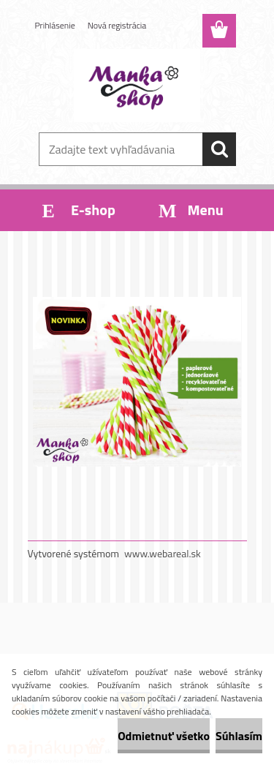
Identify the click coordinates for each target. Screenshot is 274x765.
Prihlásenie (55, 25)
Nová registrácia (117, 25)
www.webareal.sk (162, 553)
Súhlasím (239, 736)
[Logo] (137, 85)
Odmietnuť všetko (164, 736)
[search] (219, 149)
